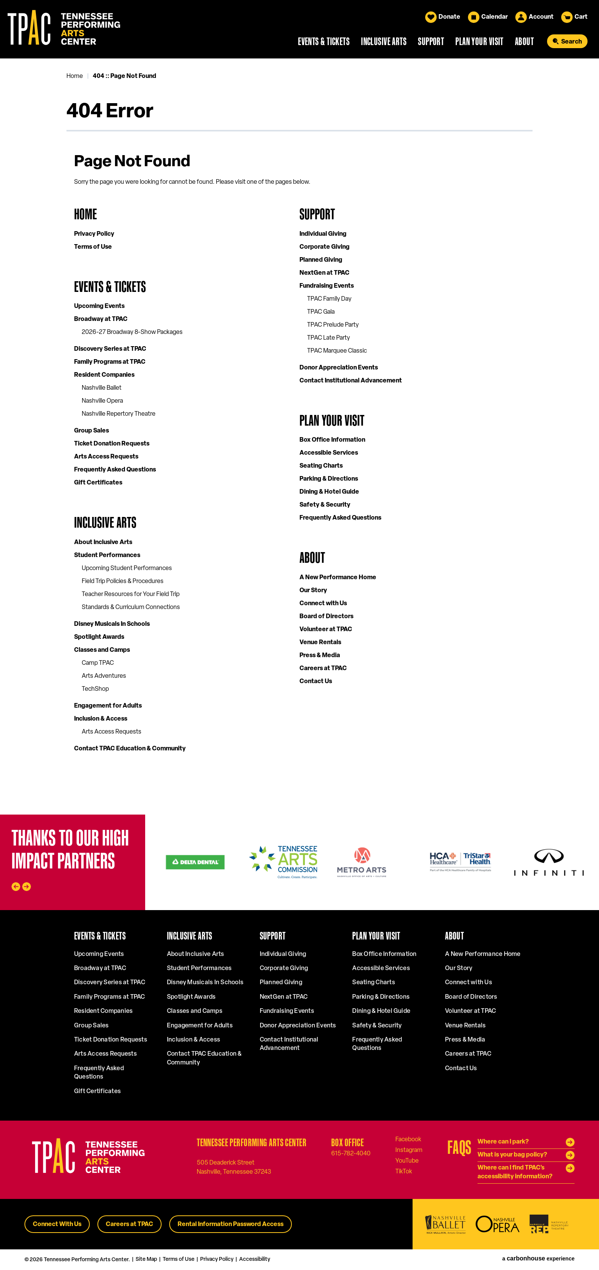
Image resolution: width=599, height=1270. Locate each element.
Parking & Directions (329, 479)
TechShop (95, 689)
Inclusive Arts (383, 41)
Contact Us (316, 682)
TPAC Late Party (328, 338)
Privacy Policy (94, 234)
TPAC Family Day (329, 299)
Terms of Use (93, 247)
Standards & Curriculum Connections (131, 607)
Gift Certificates (98, 483)
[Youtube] (407, 1160)
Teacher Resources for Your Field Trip (131, 594)
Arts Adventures (104, 676)
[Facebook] (408, 1139)
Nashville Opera (102, 401)
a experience (538, 1258)
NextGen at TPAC (325, 273)
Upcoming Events (99, 306)
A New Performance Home (338, 578)
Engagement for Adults (108, 706)
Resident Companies (104, 375)
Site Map (146, 1259)
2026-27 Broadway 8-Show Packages (132, 332)
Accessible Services (329, 453)
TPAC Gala (321, 312)
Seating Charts (321, 466)
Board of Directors (326, 617)
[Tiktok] (403, 1171)
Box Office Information (332, 440)
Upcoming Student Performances (127, 568)
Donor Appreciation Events (339, 368)
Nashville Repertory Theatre (118, 414)
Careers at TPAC (323, 669)
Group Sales (91, 431)
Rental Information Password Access (230, 1224)
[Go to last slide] (15, 886)
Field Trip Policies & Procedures (123, 581)
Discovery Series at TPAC (110, 349)
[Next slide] (26, 886)
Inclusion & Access (100, 719)
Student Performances (107, 555)
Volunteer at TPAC (326, 630)
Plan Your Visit (479, 41)
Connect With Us (57, 1224)
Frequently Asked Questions (115, 470)
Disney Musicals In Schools (112, 624)
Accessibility (254, 1259)
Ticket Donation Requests (111, 444)
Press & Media (320, 656)
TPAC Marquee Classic (337, 351)
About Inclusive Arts (103, 542)
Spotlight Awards (99, 637)
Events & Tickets (324, 41)
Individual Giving (323, 234)
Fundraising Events (327, 286)
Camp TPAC (98, 663)
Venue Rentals (320, 643)
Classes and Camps (102, 650)
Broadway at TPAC (101, 319)
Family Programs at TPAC (110, 362)
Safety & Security (325, 505)
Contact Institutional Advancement (351, 381)
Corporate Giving (325, 247)
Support (431, 41)
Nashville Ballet (101, 388)
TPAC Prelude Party (333, 325)
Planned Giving (321, 260)
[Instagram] (409, 1150)
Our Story (313, 591)
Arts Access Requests (106, 457)
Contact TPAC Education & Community (130, 749)
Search (571, 42)
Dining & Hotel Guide (329, 492)
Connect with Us (323, 604)
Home (74, 76)
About (524, 41)
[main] (299, 436)
